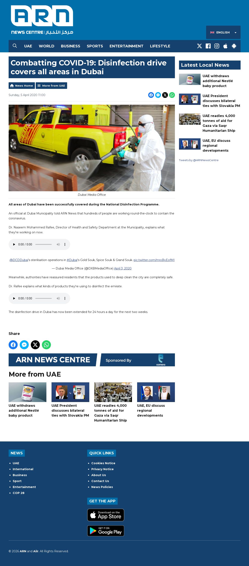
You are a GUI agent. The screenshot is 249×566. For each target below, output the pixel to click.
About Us (98, 475)
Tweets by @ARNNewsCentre (199, 160)
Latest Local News (205, 65)
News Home (24, 85)
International (23, 469)
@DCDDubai (18, 260)
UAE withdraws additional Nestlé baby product (27, 399)
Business (70, 46)
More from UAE (53, 85)
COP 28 (18, 493)
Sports (95, 46)
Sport (17, 481)
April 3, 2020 (123, 268)
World (46, 46)
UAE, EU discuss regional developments (156, 399)
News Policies (102, 487)
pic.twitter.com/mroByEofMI (153, 260)
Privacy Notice (102, 469)
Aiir (35, 551)
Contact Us (100, 481)
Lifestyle (160, 46)
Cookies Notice (103, 463)
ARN (23, 551)
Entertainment (126, 46)
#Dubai (72, 260)
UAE (28, 46)
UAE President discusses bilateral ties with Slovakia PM (70, 399)
